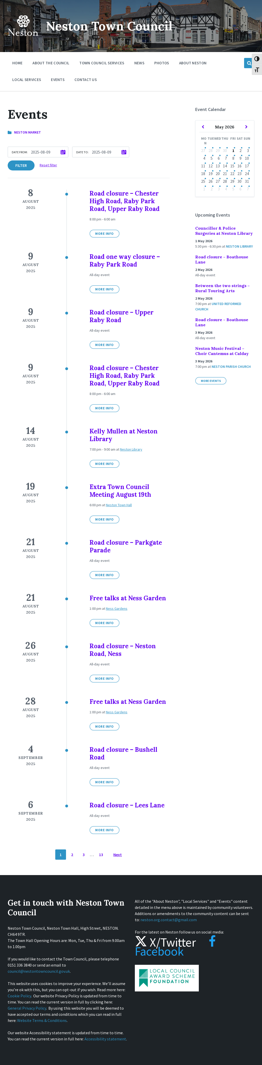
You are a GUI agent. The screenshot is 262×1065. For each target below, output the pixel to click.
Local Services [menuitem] (26, 79)
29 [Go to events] (218, 150)
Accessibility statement (105, 1038)
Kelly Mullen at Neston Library (124, 435)
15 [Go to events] (232, 165)
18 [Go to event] (203, 173)
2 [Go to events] (240, 150)
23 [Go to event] (239, 173)
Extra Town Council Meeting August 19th (120, 491)
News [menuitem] (139, 62)
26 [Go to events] (211, 181)
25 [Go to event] (203, 181)
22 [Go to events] (232, 173)
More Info (104, 233)
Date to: (82, 152)
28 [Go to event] (225, 181)
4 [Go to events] (226, 188)
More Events (211, 381)
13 (101, 854)
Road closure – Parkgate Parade (126, 546)
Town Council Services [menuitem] (101, 62)
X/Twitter (165, 942)
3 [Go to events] (248, 150)
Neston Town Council (109, 26)
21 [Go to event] (225, 173)
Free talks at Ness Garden (128, 598)
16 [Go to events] (239, 165)
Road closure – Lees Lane (127, 805)
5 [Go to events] (212, 158)
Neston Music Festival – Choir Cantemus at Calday (222, 351)
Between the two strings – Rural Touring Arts (222, 288)
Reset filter (48, 165)
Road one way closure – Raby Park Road (125, 260)
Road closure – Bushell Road (123, 753)
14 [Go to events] (225, 165)
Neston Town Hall (119, 505)
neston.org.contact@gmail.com (168, 919)
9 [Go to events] (240, 158)
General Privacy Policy (27, 1008)
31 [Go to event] (247, 181)
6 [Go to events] (219, 158)
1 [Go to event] (204, 188)
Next (117, 854)
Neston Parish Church (231, 366)
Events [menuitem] (57, 79)
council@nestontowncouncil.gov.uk (39, 971)
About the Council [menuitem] (50, 62)
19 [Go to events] (211, 173)
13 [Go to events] (218, 165)
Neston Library (131, 449)
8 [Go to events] (233, 158)
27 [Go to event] (203, 150)
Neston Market (27, 132)
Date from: (20, 152)
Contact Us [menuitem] (85, 79)
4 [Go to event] (204, 158)
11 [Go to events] (203, 165)
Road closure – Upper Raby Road (122, 316)
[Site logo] (23, 39)
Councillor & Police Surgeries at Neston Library (224, 231)
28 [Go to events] (211, 150)
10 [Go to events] (247, 158)
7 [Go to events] (226, 158)
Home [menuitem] (17, 62)
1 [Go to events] (233, 150)
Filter (21, 165)
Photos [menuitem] (161, 62)
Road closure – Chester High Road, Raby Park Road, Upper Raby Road (125, 201)
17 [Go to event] (247, 165)
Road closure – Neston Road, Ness (123, 650)
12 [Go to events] (211, 165)
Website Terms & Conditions (42, 1020)
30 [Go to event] (239, 181)
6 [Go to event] (240, 188)
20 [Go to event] (218, 173)
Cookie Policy (19, 995)
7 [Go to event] (248, 188)
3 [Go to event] (219, 188)
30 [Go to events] (225, 150)
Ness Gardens (116, 608)
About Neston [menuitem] (193, 62)
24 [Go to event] (247, 173)
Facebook (175, 947)
